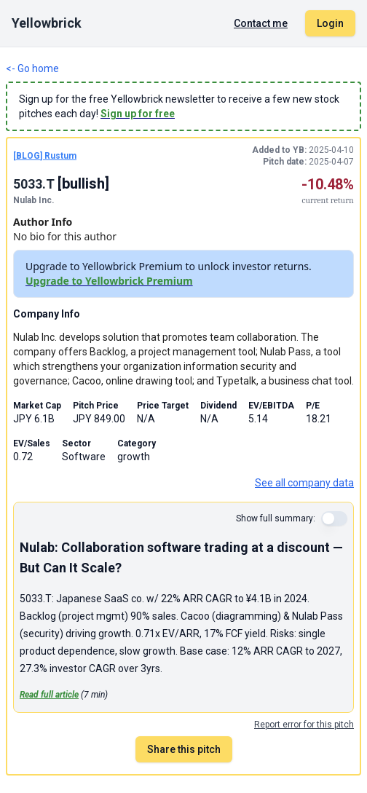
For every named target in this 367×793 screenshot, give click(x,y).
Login (330, 23)
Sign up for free (137, 113)
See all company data (304, 483)
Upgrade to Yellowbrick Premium (109, 281)
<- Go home (32, 68)
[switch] (334, 518)
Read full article (49, 695)
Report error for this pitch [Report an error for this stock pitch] (304, 724)
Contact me (261, 23)
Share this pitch (184, 749)
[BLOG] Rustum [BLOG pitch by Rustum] (44, 156)
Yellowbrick (47, 23)
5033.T (35, 184)
